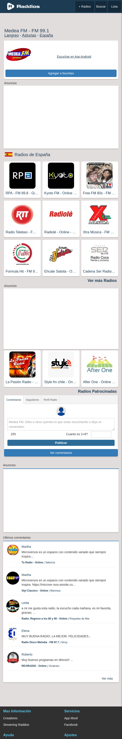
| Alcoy (45, 642)
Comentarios (13, 399)
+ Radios (85, 6)
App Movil (71, 718)
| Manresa (41, 590)
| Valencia (38, 562)
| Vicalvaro (40, 665)
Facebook (71, 724)
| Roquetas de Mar (56, 618)
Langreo (11, 35)
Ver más (107, 678)
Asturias (29, 35)
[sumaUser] (101, 435)
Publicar (61, 443)
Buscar (101, 6)
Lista (114, 6)
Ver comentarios (61, 453)
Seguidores (32, 399)
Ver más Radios (102, 280)
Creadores (10, 718)
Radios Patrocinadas (97, 391)
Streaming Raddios (16, 724)
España (46, 35)
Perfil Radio (50, 399)
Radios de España (32, 154)
